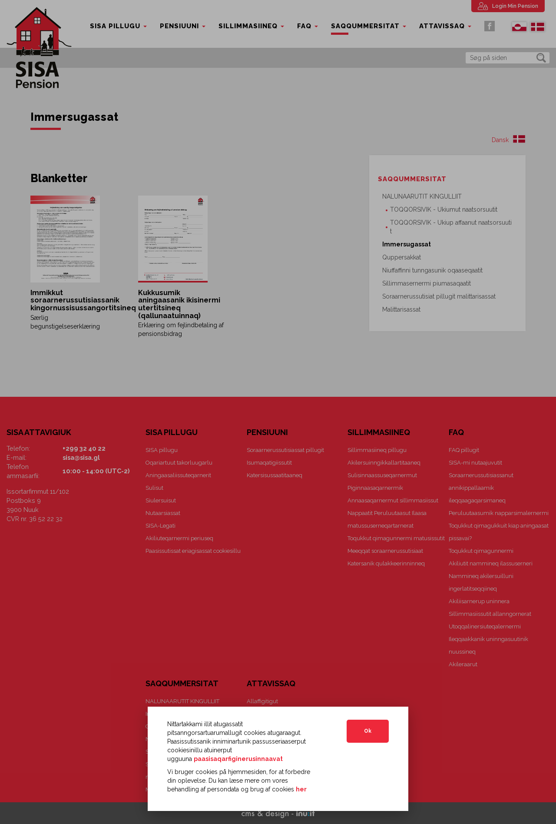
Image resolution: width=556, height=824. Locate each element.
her (301, 789)
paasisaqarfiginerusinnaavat (238, 758)
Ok (367, 731)
